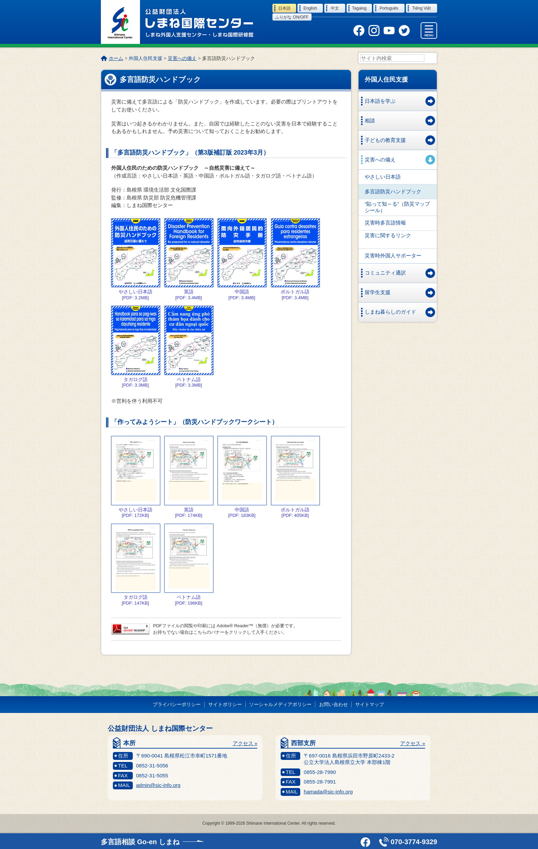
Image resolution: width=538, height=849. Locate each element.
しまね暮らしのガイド (390, 312)
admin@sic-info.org (158, 785)
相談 (370, 121)
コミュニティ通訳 (385, 273)
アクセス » (245, 744)
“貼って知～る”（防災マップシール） (397, 207)
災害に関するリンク (388, 236)
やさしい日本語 (383, 177)
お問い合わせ (333, 704)
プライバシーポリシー (177, 704)
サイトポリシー (225, 704)
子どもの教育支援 (385, 140)
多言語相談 (140, 842)
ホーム (116, 58)
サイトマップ (369, 704)
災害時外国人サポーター (393, 256)
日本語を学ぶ (380, 101)
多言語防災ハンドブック (393, 192)
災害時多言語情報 (385, 223)
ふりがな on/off (291, 17)
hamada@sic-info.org (328, 792)
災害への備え (182, 58)
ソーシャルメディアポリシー (280, 704)
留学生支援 (377, 292)
